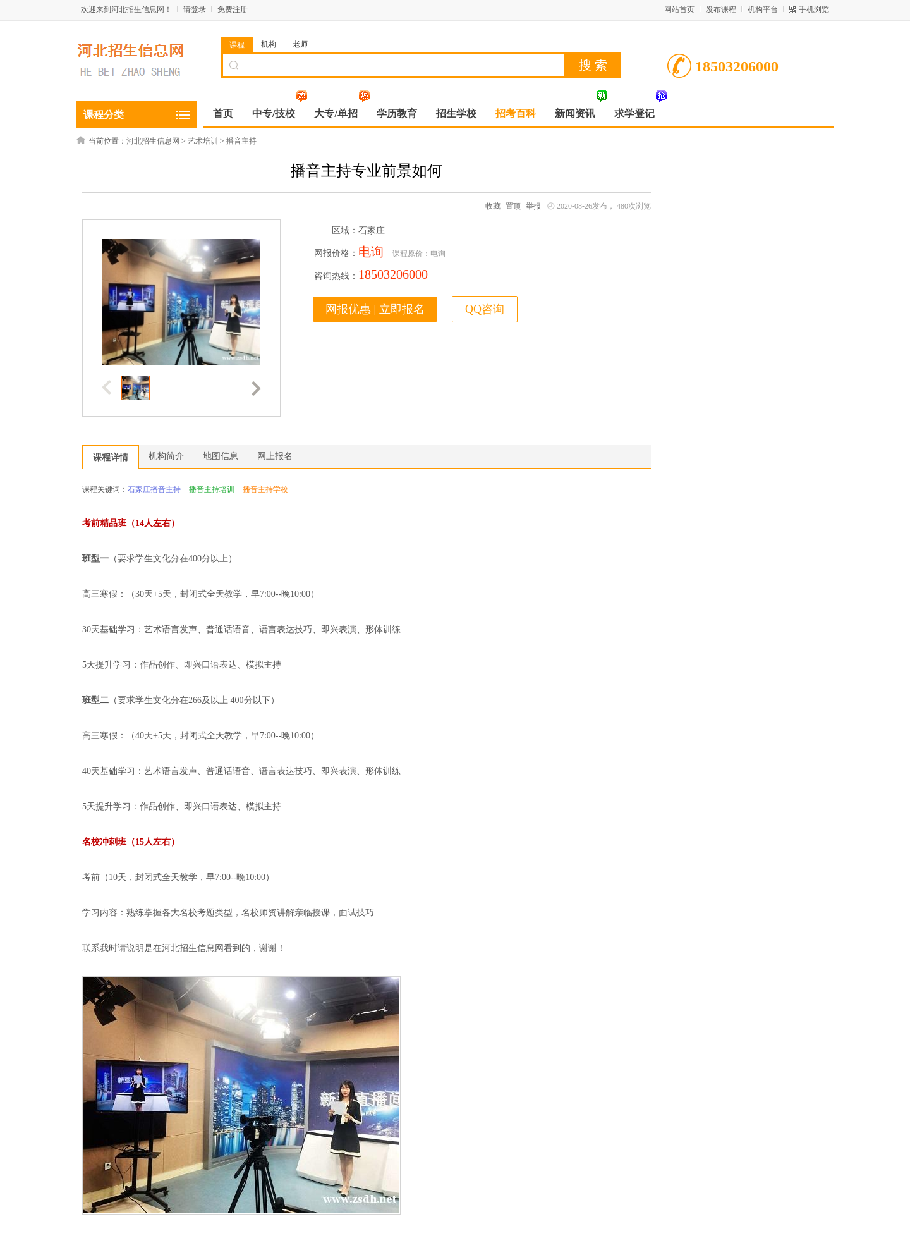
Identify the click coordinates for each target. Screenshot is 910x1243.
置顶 (513, 206)
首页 (223, 113)
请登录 (194, 9)
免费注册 (232, 9)
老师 (300, 44)
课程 (237, 44)
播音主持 (241, 141)
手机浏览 (814, 9)
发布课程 (721, 9)
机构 (268, 44)
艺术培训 (203, 141)
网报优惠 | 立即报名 (375, 309)
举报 (533, 206)
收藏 (492, 206)
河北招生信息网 (152, 141)
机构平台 (763, 9)
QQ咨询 (484, 309)
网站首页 (679, 9)
